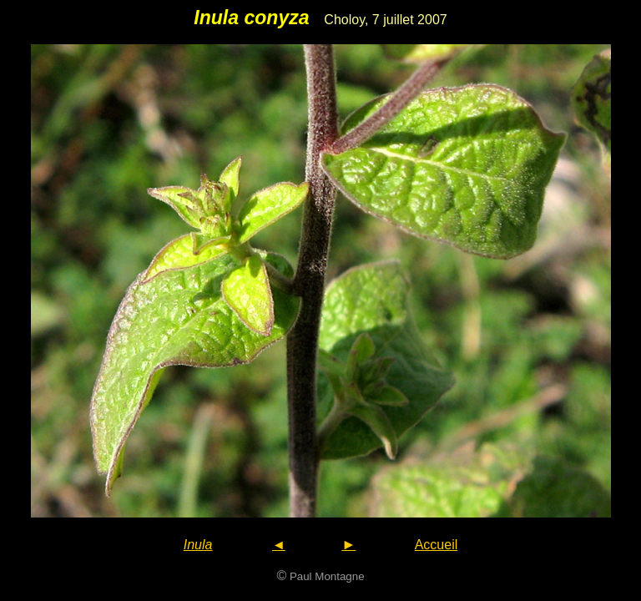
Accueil (436, 545)
